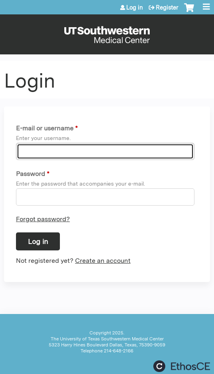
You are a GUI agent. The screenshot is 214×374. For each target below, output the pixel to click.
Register (167, 7)
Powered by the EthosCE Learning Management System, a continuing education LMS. (181, 366)
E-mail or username (44, 128)
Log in (134, 7)
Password (30, 174)
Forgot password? (43, 219)
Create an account (103, 260)
